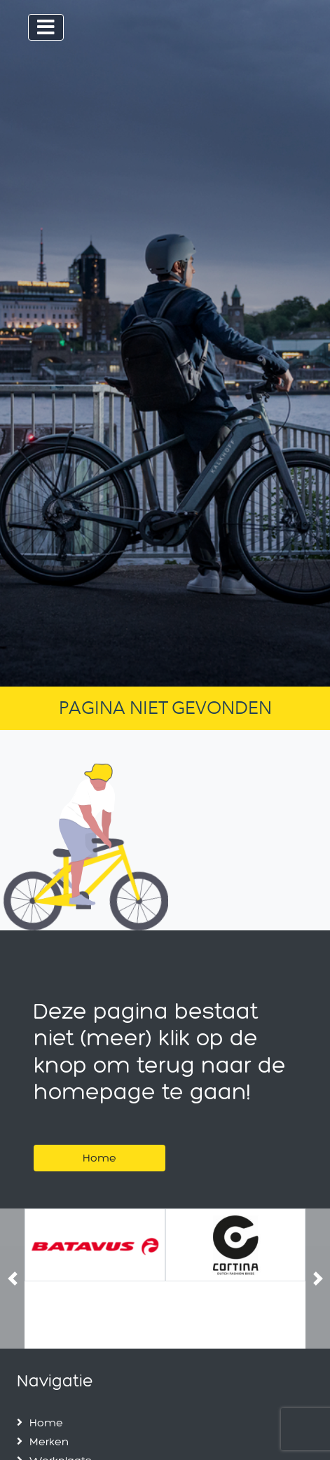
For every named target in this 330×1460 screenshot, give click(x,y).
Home (99, 1157)
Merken (49, 1441)
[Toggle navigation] (46, 27)
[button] (12, 1278)
